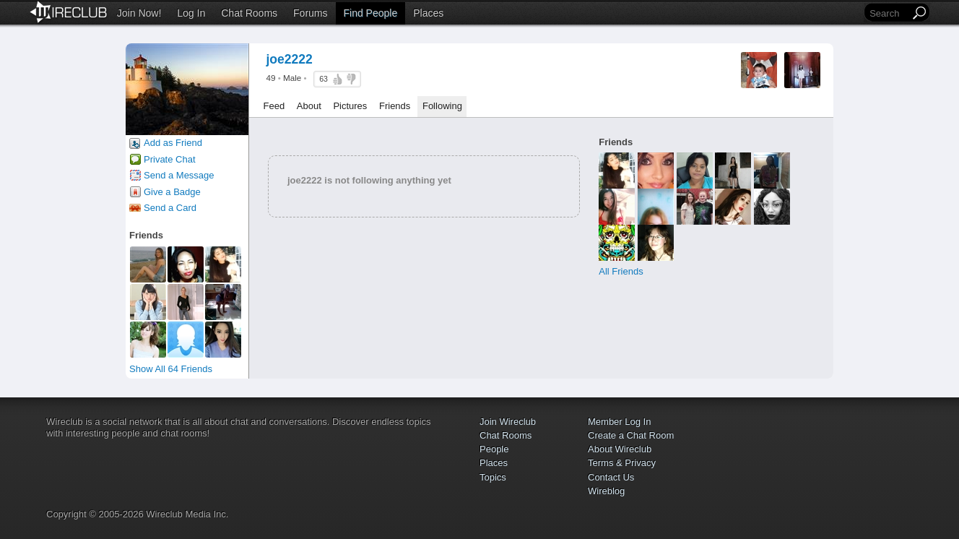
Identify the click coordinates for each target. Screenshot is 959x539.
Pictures (350, 105)
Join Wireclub (508, 421)
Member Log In (619, 421)
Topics (493, 477)
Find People (371, 13)
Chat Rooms (249, 13)
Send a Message (179, 175)
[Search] (888, 13)
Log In (191, 13)
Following (442, 105)
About (309, 105)
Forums (310, 13)
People (494, 449)
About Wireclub (619, 449)
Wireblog (606, 491)
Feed (274, 105)
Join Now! (139, 13)
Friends (394, 105)
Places (428, 13)
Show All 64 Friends (170, 368)
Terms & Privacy (622, 462)
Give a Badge (172, 191)
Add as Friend (173, 142)
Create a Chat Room (631, 435)
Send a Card (170, 207)
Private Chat (170, 159)
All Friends (621, 271)
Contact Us (611, 477)
